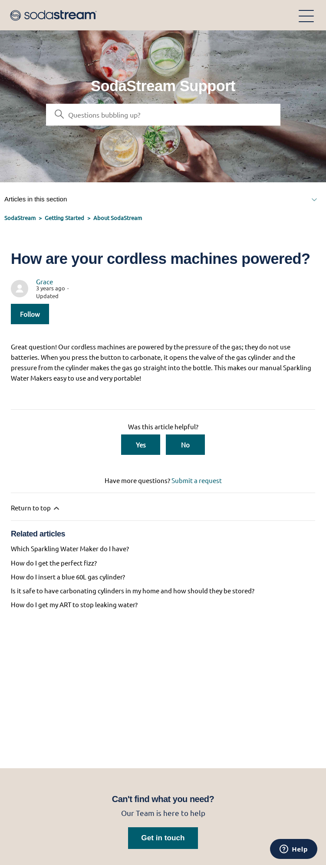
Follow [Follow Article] (30, 314)
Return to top (36, 508)
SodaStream (20, 217)
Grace (44, 281)
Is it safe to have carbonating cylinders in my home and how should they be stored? (132, 590)
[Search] (163, 114)
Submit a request (196, 480)
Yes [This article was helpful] (141, 445)
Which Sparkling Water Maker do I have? (70, 548)
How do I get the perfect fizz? (54, 563)
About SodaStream (117, 217)
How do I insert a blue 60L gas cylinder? (68, 576)
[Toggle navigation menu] (306, 15)
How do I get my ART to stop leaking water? (74, 604)
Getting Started (64, 217)
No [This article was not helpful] (185, 445)
